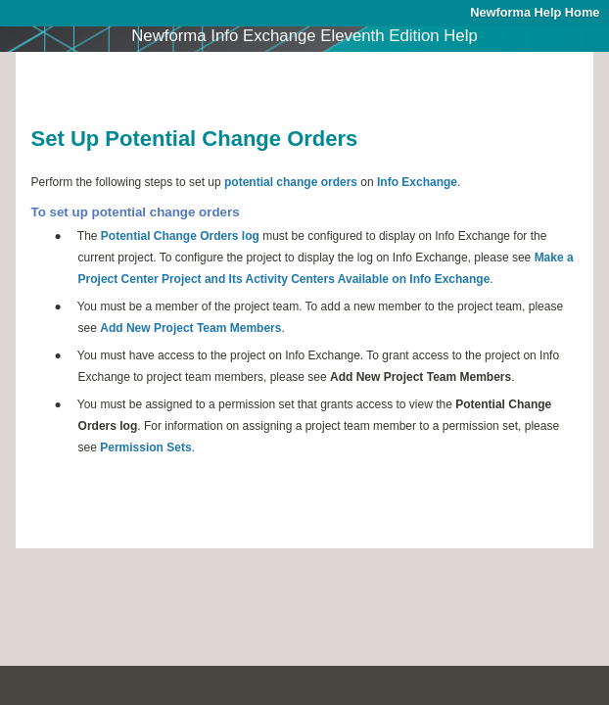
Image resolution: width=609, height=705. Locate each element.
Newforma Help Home (534, 12)
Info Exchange (417, 182)
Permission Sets (145, 447)
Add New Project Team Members (190, 328)
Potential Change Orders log (180, 236)
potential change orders (290, 182)
